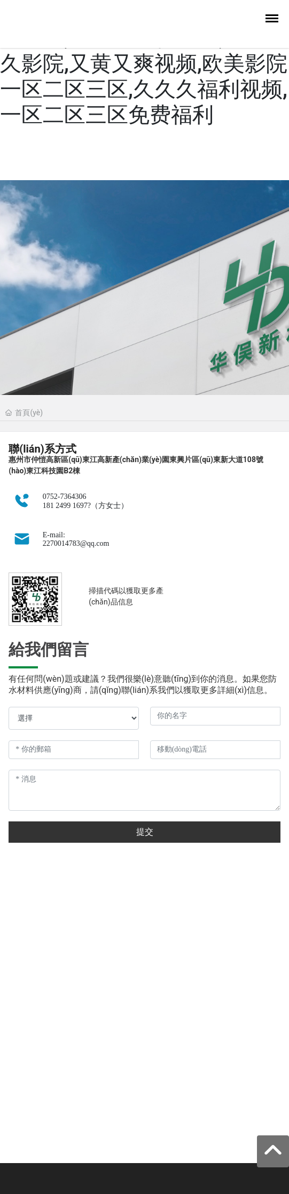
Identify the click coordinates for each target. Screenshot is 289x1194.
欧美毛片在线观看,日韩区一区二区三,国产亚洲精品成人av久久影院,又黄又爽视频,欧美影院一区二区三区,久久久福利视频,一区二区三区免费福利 (143, 63)
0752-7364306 (65, 497)
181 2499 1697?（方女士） (85, 506)
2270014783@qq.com (76, 543)
